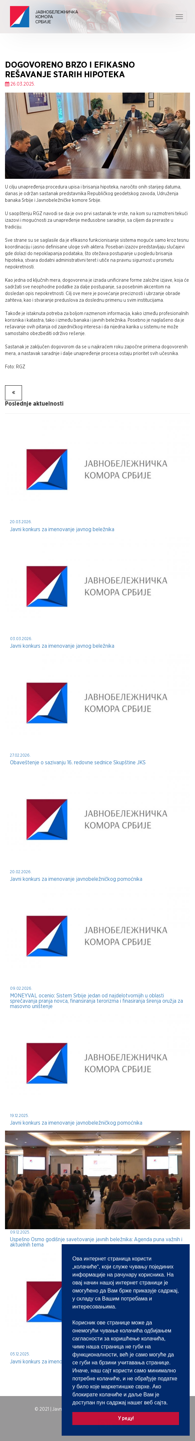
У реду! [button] (126, 1418)
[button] (170, 1403)
